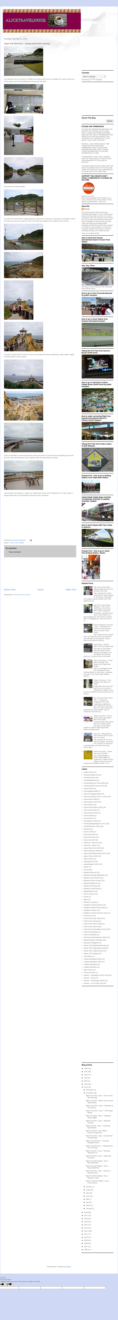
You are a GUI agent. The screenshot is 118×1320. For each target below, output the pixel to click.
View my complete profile (90, 233)
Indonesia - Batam (90, 845)
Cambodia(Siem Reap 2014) (94, 786)
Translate (96, 79)
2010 (86, 1237)
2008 (86, 1243)
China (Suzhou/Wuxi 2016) (93, 807)
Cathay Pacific (89, 788)
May (87, 1199)
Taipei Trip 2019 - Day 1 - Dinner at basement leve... (98, 1172)
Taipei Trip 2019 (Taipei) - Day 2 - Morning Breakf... (97, 1162)
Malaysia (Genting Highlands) (94, 875)
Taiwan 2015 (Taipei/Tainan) (93, 951)
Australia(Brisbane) (90, 780)
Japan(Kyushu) (89, 861)
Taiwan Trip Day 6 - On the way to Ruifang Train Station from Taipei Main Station (103, 663)
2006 (86, 1250)
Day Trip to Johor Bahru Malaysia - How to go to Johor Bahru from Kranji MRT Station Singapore (102, 608)
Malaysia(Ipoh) (89, 891)
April (88, 1202)
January (89, 1208)
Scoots (86, 897)
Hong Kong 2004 (90, 834)
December (90, 1090)
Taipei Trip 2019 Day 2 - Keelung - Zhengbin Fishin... (98, 1142)
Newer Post (10, 589)
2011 (86, 1234)
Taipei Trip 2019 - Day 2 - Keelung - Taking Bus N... (98, 1152)
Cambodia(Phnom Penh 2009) (94, 783)
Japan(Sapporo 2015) (91, 864)
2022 (86, 1081)
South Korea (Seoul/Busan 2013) (95, 929)
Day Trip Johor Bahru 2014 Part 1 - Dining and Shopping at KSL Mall (103, 700)
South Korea (88, 916)
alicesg (87, 209)
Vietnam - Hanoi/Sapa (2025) (94, 980)
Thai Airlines (88, 956)
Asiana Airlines (89, 772)
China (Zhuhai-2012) (91, 813)
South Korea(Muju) (90, 935)
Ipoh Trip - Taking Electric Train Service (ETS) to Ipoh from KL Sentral (103, 735)
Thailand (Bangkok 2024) (92, 962)
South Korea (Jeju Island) (93, 918)
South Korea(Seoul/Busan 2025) (95, 937)
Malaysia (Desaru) (90, 872)
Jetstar (86, 867)
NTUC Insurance (90, 894)
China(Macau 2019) (91, 821)
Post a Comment (15, 552)
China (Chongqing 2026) (92, 794)
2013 (86, 1228)
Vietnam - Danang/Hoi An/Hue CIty (96, 975)
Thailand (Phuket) (90, 967)
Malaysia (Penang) (90, 886)
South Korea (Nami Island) (93, 924)
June (88, 1196)
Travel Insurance (89, 972)
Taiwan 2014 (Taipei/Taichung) (94, 948)
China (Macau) (89, 805)
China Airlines (88, 818)
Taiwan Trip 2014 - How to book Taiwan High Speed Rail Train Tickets (103, 718)
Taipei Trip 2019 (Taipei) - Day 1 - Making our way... (97, 1177)
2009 (86, 1240)
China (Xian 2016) (90, 810)
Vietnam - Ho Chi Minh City (93, 983)
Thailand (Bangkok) (90, 964)
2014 (86, 1225)
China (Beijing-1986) (91, 791)
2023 (86, 1078)
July (87, 1193)
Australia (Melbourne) (91, 775)
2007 (86, 1246)
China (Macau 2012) (91, 802)
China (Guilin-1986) (90, 799)
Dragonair (87, 829)
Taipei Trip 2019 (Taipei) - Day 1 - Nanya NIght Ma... (97, 1167)
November (90, 1093)
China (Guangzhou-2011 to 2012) (95, 796)
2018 (86, 1212)
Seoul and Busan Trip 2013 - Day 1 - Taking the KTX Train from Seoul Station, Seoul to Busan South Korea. (103, 628)
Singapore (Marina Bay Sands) (94, 907)
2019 (86, 1087)
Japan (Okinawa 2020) (92, 851)
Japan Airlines (89, 859)
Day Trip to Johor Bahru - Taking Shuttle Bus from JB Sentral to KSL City (103, 589)
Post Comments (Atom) (22, 595)
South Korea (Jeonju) (91, 921)
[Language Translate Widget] (94, 76)
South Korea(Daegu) (91, 932)
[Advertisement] (40, 573)
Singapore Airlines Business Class (96, 913)
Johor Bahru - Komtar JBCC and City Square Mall (103, 645)
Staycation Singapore (91, 943)
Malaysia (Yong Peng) (91, 888)
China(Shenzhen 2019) (92, 826)
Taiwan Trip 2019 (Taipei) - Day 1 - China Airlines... (98, 1182)
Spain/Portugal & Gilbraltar (93, 940)
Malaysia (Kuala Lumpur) (92, 880)
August (88, 1190)
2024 (86, 1075)
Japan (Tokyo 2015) (91, 856)
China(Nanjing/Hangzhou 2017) (95, 824)
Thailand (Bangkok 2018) (92, 959)
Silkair (86, 899)
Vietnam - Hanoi (89, 978)
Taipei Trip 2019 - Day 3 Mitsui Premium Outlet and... (96, 1132)
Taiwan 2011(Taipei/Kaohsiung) (95, 945)
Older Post (71, 589)
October (89, 1187)
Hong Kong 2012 (90, 837)
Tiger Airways (88, 970)
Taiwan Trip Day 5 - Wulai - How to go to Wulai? (103, 752)
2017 (86, 1215)
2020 (86, 1084)
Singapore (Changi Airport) (93, 905)
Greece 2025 (88, 832)
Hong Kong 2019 (90, 840)
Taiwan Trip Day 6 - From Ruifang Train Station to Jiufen (102, 682)
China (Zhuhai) (89, 815)
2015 (86, 1222)
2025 (86, 1072)
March (88, 1205)
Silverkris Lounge (90, 902)
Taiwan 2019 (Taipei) (17, 543)
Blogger (68, 1267)
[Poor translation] (9, 1284)
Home (41, 589)
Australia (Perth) (89, 777)
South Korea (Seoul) (91, 926)
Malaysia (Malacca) (90, 883)
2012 (86, 1231)
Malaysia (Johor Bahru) (92, 878)
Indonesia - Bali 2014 (91, 843)
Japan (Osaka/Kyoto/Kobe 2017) (95, 853)
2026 (86, 1068)
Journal (86, 870)
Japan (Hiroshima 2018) (92, 848)
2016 (86, 1219)
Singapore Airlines (90, 910)
